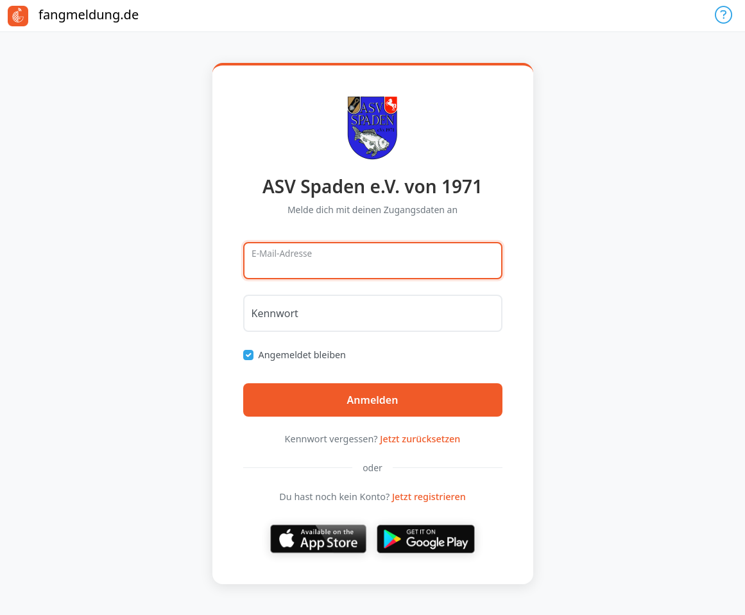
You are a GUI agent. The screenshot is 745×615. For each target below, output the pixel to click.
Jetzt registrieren (429, 496)
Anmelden (372, 400)
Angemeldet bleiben (303, 355)
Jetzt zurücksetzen (420, 439)
